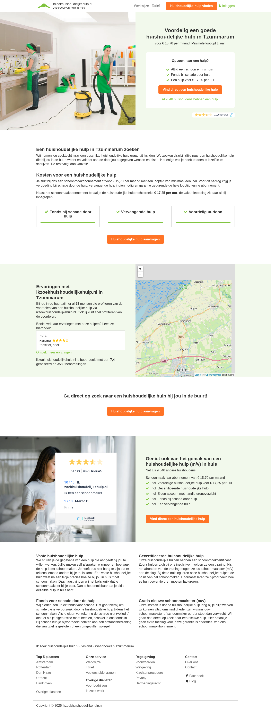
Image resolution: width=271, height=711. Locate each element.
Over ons (192, 662)
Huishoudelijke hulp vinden (191, 6)
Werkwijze (141, 6)
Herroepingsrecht (148, 683)
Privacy (141, 678)
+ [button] (140, 268)
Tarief (156, 6)
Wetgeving (143, 667)
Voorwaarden (145, 662)
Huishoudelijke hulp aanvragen (135, 239)
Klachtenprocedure (149, 672)
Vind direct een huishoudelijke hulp (190, 89)
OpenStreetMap (213, 375)
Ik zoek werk (95, 691)
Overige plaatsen (48, 692)
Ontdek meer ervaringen (54, 352)
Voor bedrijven (96, 685)
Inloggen (226, 6)
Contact (190, 667)
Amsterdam (44, 662)
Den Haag (43, 672)
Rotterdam (44, 667)
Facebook (196, 676)
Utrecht (41, 678)
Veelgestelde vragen (101, 672)
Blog (192, 681)
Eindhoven (44, 683)
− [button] (140, 274)
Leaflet (198, 375)
